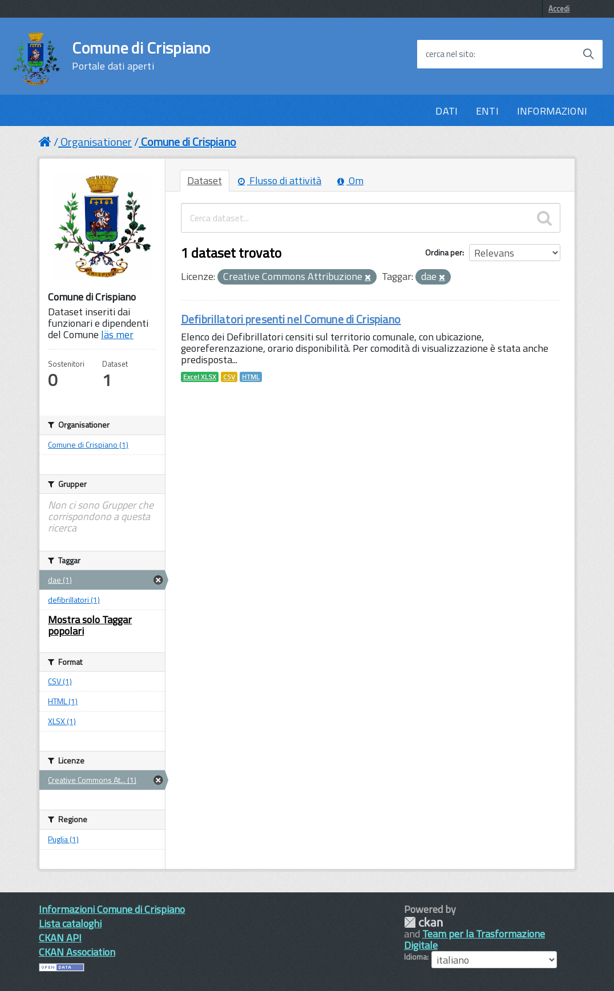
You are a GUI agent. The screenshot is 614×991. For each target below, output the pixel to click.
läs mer (117, 334)
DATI (446, 111)
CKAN (423, 922)
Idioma (415, 956)
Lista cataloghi (70, 923)
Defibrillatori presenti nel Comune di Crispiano (291, 319)
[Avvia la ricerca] (588, 54)
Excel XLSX (199, 377)
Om (350, 180)
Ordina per (443, 252)
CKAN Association (77, 952)
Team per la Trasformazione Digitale (474, 939)
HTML (251, 377)
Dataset (204, 180)
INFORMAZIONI (552, 111)
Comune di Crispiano (141, 56)
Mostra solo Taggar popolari (90, 625)
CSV (229, 377)
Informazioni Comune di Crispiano (112, 909)
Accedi (558, 8)
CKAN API (60, 937)
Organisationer (96, 142)
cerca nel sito (450, 54)
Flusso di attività (279, 180)
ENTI (487, 111)
